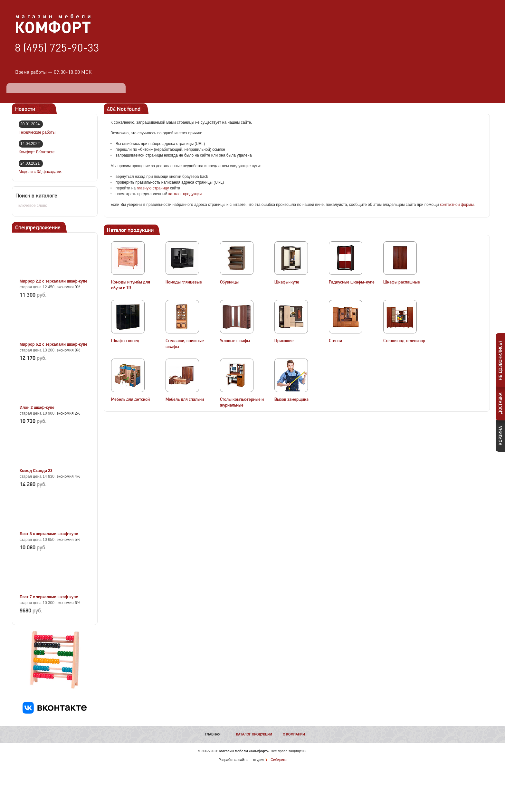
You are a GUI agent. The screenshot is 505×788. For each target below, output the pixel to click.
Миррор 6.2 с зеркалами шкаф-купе (53, 344)
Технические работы (37, 132)
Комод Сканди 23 (36, 470)
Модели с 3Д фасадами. (40, 171)
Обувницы (229, 282)
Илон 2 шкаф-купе (37, 407)
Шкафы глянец (125, 340)
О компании (294, 734)
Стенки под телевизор (404, 340)
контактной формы (457, 204)
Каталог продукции (254, 734)
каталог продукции (185, 194)
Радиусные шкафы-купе (352, 282)
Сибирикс (278, 760)
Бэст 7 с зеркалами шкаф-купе (49, 597)
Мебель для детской (130, 399)
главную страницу (153, 188)
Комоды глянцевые (184, 282)
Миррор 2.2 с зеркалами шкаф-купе (53, 281)
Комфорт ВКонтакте (36, 152)
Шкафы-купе (286, 282)
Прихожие (284, 340)
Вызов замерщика (291, 399)
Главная (213, 734)
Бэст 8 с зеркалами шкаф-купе (49, 534)
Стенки (335, 340)
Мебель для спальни (185, 399)
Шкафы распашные (401, 282)
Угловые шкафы (235, 340)
